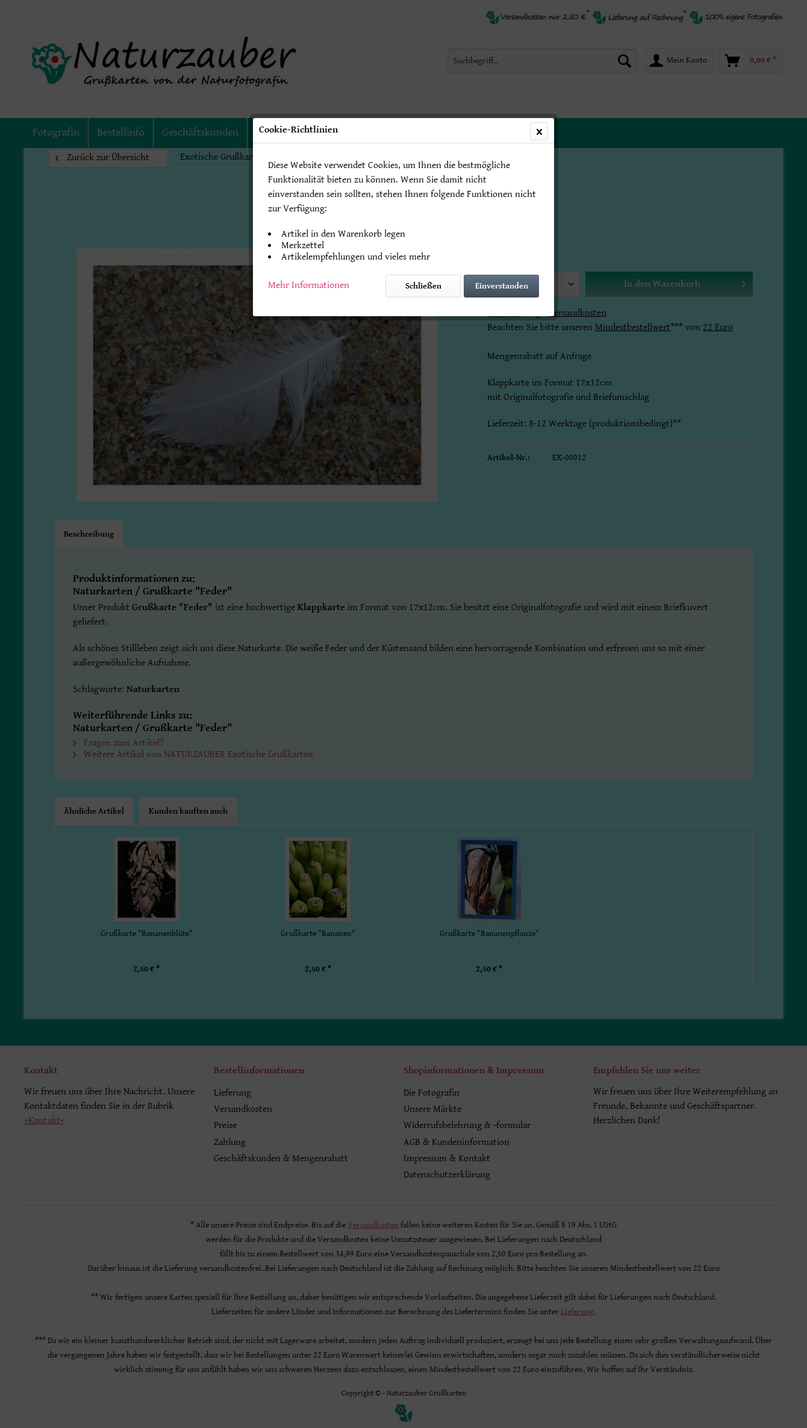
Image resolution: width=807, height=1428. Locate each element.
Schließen (423, 286)
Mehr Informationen (308, 285)
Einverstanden (501, 286)
